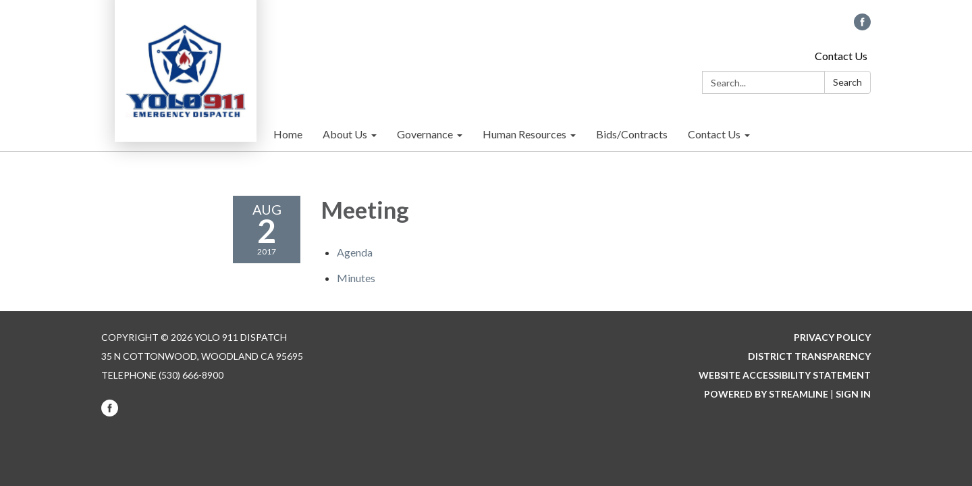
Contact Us (841, 55)
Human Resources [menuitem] (524, 134)
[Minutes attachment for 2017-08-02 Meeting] (356, 277)
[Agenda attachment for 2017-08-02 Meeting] (355, 252)
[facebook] (862, 26)
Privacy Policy (832, 337)
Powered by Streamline (766, 394)
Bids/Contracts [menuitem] (632, 134)
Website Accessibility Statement (785, 375)
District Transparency (809, 356)
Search (847, 82)
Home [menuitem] (287, 134)
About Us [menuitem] (345, 134)
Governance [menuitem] (425, 134)
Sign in (853, 394)
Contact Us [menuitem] (714, 134)
